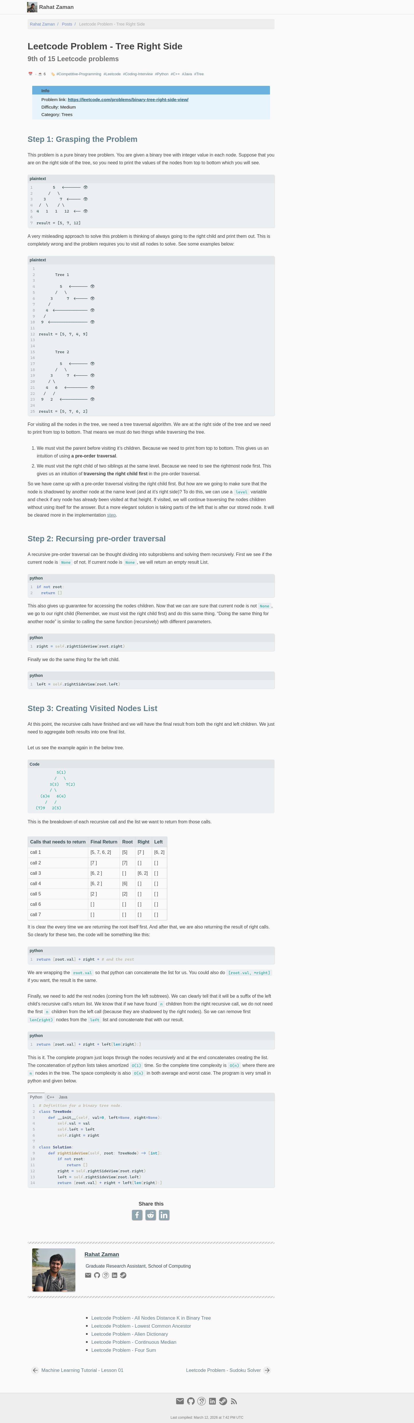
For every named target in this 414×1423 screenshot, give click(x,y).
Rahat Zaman (42, 24)
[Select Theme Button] (244, 7)
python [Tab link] (36, 1097)
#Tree (199, 74)
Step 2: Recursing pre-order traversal (324, 40)
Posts (260, 7)
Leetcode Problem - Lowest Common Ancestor (141, 1326)
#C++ (175, 74)
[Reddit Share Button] (151, 1215)
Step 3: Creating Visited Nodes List (322, 46)
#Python (161, 74)
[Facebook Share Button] (137, 1215)
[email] (89, 1277)
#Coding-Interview (138, 74)
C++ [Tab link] (50, 1097)
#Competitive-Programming (78, 74)
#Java (187, 74)
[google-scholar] (106, 1277)
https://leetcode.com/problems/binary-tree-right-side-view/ (128, 99)
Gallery (296, 7)
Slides (277, 7)
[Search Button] (230, 7)
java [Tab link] (63, 1097)
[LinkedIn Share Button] (164, 1215)
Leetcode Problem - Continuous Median (134, 1342)
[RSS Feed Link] (234, 1404)
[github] (97, 1277)
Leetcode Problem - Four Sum (123, 1350)
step (111, 515)
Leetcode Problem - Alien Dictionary (129, 1334)
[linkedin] (115, 1277)
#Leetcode (112, 74)
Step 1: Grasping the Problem (317, 35)
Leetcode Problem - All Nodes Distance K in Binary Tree (151, 1318)
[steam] (123, 1277)
